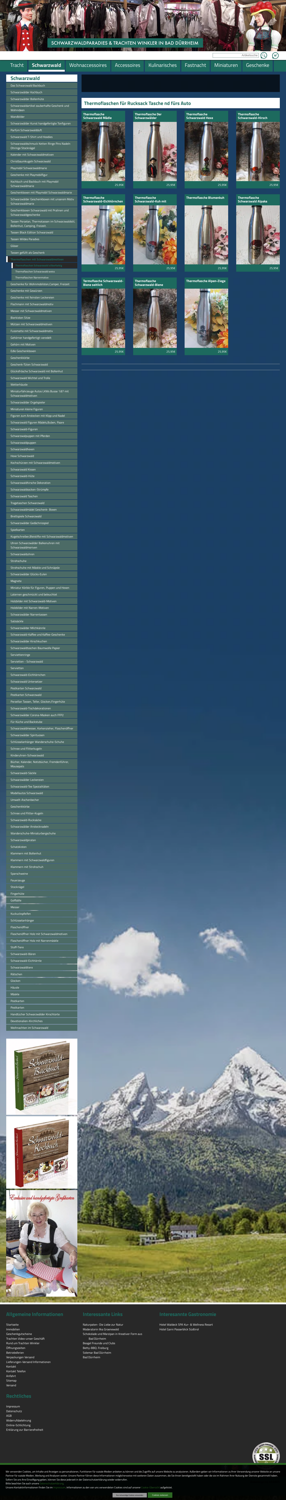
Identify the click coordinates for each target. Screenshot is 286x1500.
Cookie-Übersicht (150, 1487)
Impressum (59, 1487)
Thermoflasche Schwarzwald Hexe (199, 116)
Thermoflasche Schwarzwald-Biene (149, 283)
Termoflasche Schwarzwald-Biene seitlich (103, 283)
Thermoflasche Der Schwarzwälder (148, 116)
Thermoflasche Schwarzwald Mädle (97, 116)
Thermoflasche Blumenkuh (205, 198)
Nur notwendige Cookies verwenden (129, 1495)
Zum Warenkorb (275, 53)
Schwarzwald (25, 78)
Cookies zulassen (160, 1495)
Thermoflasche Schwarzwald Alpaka (252, 200)
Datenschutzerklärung (51, 1483)
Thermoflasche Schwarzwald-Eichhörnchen (103, 200)
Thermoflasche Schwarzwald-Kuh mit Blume (150, 200)
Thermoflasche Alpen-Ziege (205, 281)
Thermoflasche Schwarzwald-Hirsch (252, 116)
